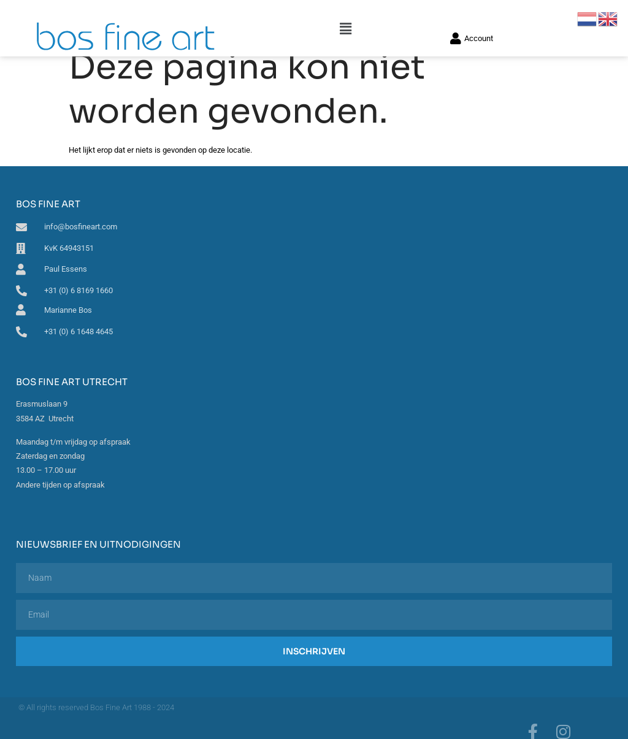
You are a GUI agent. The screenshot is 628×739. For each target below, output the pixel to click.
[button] (346, 13)
